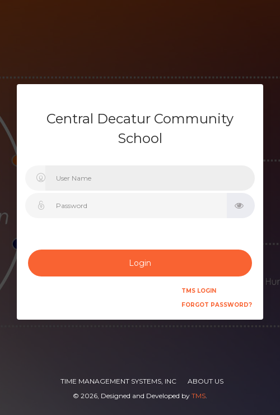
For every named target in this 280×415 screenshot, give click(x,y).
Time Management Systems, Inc (118, 381)
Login (140, 263)
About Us (205, 381)
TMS (199, 395)
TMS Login (198, 290)
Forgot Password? (216, 304)
